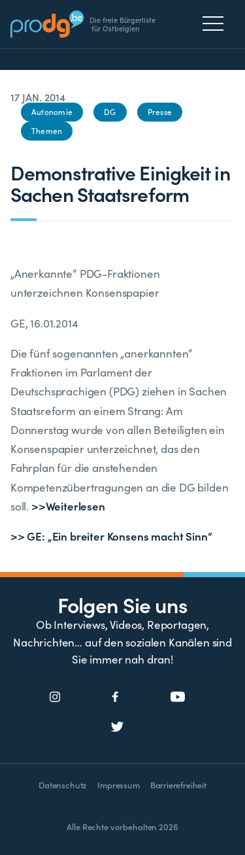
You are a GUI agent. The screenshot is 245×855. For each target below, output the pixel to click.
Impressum (118, 785)
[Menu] (217, 23)
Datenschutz (63, 785)
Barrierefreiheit (178, 785)
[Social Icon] (55, 697)
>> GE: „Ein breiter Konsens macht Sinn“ (111, 536)
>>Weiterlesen (68, 506)
